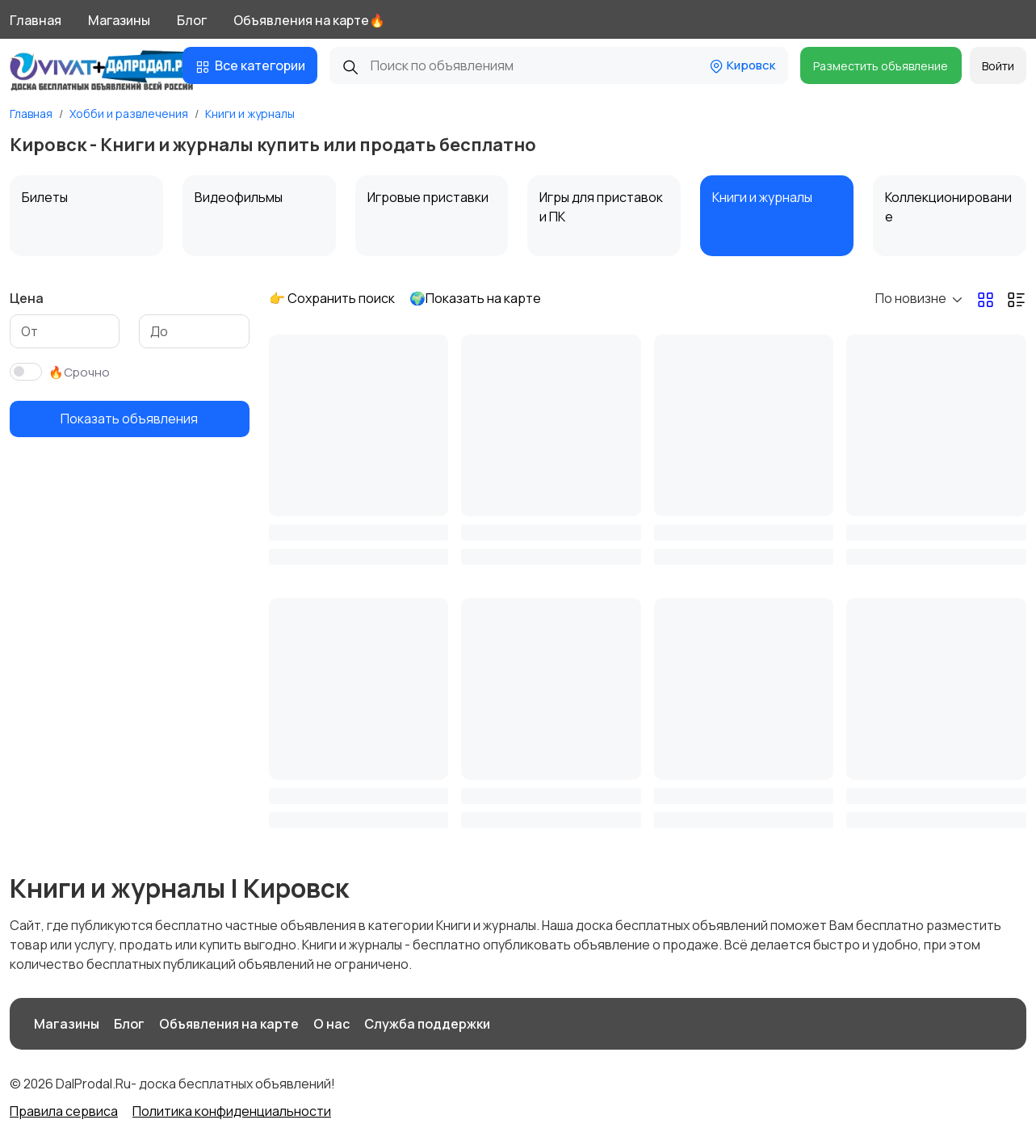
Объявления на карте (229, 1024)
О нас (331, 1024)
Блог (192, 20)
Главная (35, 20)
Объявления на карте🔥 (309, 20)
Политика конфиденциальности (231, 1111)
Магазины (119, 20)
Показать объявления (129, 418)
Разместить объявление (880, 66)
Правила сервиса (64, 1111)
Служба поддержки (427, 1024)
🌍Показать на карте (475, 298)
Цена (27, 298)
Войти (998, 66)
